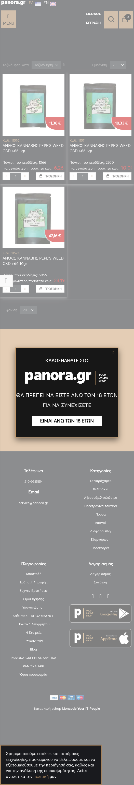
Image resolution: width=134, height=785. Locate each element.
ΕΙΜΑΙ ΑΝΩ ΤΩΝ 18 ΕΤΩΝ (67, 421)
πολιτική (41, 776)
